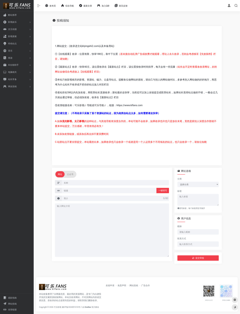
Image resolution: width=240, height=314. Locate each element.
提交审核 (198, 258)
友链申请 (110, 285)
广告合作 (145, 285)
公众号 (70, 174)
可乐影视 (79, 105)
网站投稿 (133, 285)
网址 (60, 174)
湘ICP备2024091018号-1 (72, 307)
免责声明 (122, 285)
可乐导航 (99, 105)
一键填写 (162, 190)
